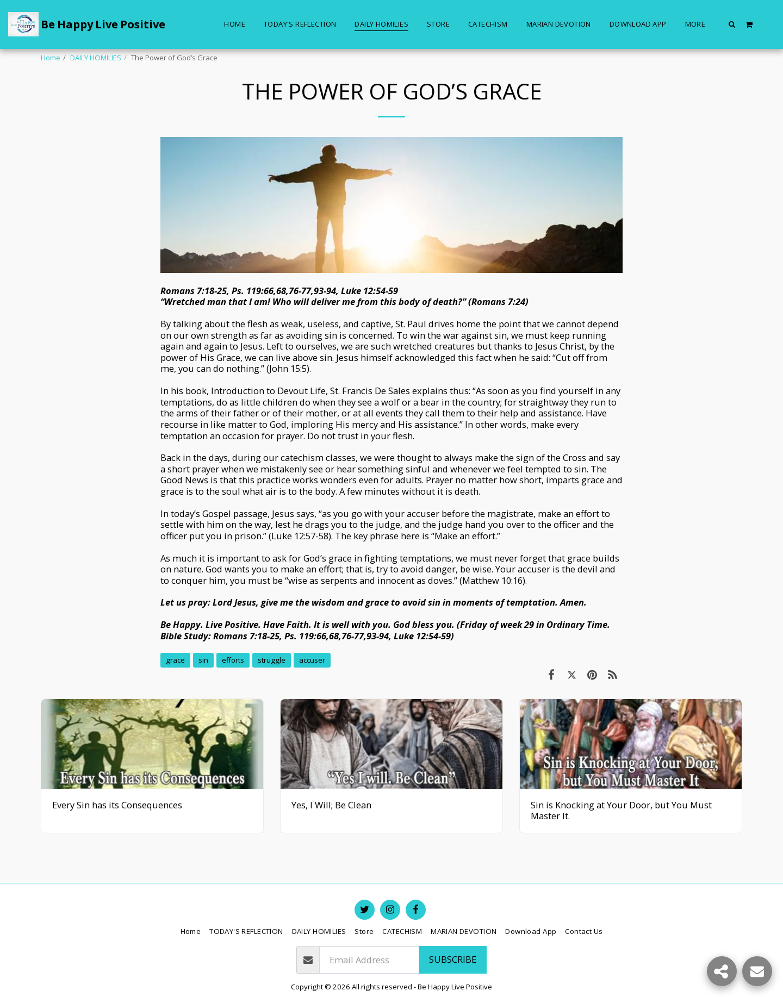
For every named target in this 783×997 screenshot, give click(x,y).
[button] (732, 24)
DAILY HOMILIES (95, 58)
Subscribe (452, 959)
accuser (312, 660)
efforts (233, 660)
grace (175, 660)
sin (203, 660)
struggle (271, 660)
